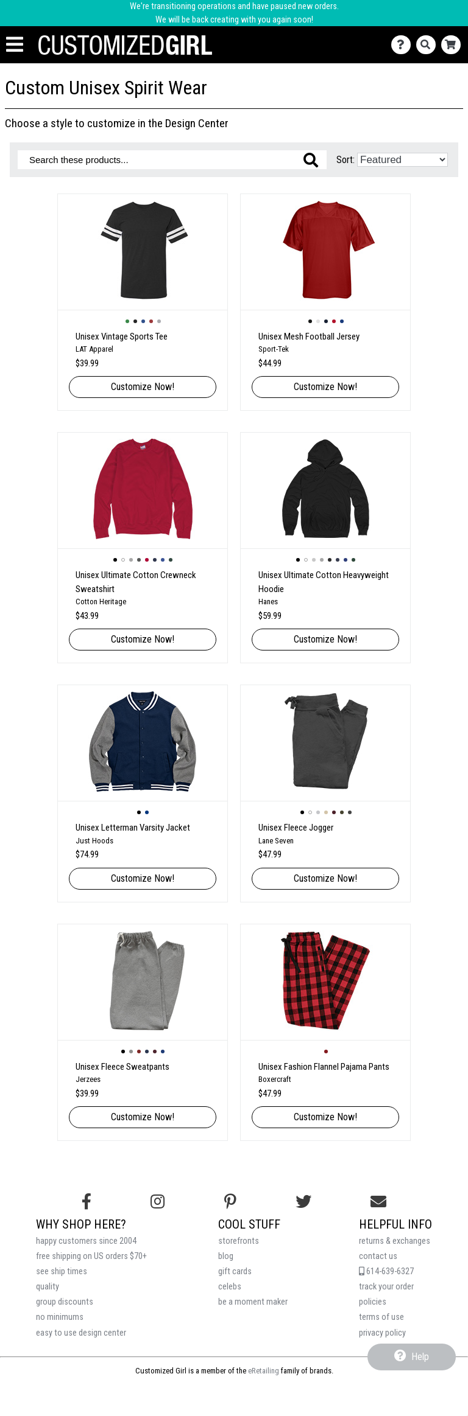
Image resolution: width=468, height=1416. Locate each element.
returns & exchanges (394, 1241)
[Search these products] (172, 159)
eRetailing (263, 1370)
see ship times (61, 1271)
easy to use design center (81, 1333)
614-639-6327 (386, 1271)
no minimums (59, 1317)
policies (372, 1302)
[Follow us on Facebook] (86, 1202)
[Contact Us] (403, 44)
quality (47, 1287)
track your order (386, 1287)
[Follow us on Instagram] (158, 1202)
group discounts (64, 1302)
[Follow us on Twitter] (303, 1202)
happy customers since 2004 (86, 1241)
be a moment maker (253, 1302)
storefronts (238, 1241)
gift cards (235, 1271)
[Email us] (378, 1202)
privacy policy (382, 1333)
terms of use (381, 1317)
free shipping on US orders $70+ (91, 1256)
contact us (378, 1256)
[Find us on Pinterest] (230, 1202)
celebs (229, 1287)
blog (225, 1256)
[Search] (428, 44)
